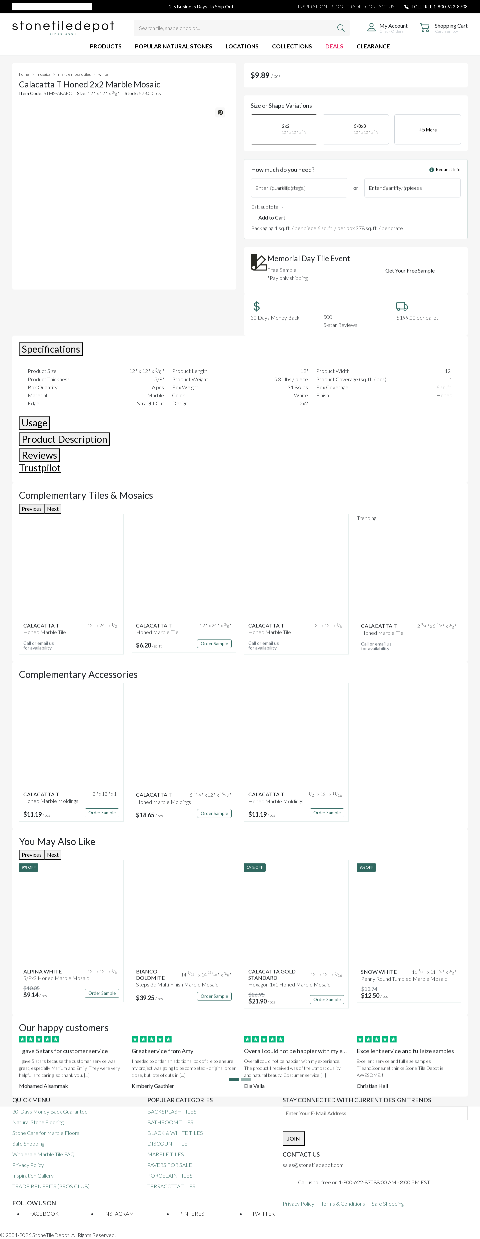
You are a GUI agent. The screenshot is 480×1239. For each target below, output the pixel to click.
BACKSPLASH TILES (172, 1111)
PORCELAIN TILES (170, 1175)
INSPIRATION (312, 6)
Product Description (64, 439)
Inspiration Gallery (33, 1175)
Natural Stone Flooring (38, 1122)
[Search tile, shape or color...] (242, 28)
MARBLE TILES (165, 1154)
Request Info (445, 169)
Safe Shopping (28, 1143)
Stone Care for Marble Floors (45, 1133)
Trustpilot (40, 467)
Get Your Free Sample (410, 270)
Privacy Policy (28, 1165)
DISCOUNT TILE (167, 1143)
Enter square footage (279, 187)
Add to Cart (271, 217)
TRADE (354, 6)
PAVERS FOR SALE (169, 1165)
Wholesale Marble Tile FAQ (43, 1154)
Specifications (51, 349)
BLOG (336, 6)
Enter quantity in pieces (395, 187)
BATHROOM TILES (170, 1122)
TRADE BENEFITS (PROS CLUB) (51, 1186)
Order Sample (214, 643)
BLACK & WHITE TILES (175, 1133)
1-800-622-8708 (450, 6)
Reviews (39, 455)
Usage (34, 422)
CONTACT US (379, 6)
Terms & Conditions (343, 1203)
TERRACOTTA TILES (171, 1186)
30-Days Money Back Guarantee (50, 1111)
